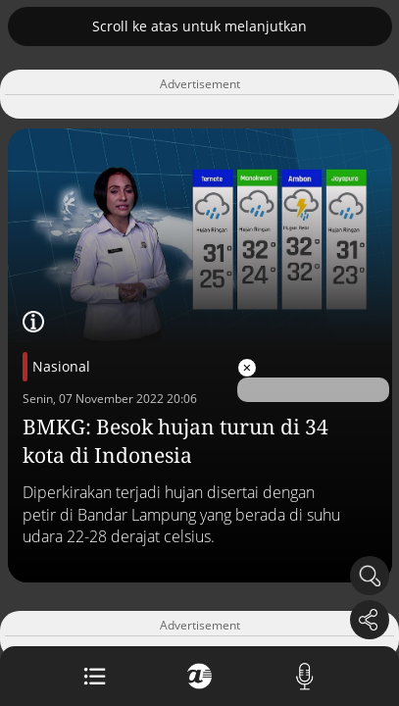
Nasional (61, 366)
